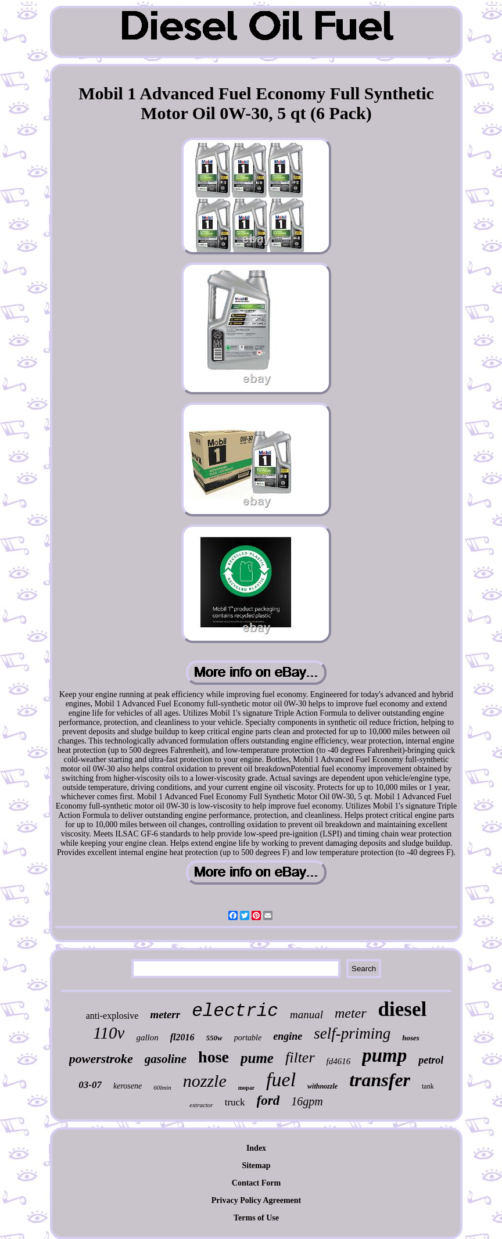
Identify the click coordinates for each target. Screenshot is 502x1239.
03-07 (90, 1084)
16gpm (306, 1101)
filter (300, 1057)
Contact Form (256, 1183)
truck (235, 1102)
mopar (246, 1087)
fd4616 (339, 1061)
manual (306, 1014)
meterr (165, 1014)
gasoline (166, 1059)
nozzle (205, 1080)
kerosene (127, 1086)
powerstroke (101, 1058)
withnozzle (322, 1086)
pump (384, 1055)
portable (247, 1037)
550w (214, 1037)
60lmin (162, 1087)
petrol (430, 1060)
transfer (379, 1079)
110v (108, 1032)
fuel (281, 1079)
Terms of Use (256, 1217)
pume (257, 1058)
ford (268, 1100)
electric (235, 1011)
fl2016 (182, 1037)
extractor (201, 1104)
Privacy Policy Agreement (256, 1200)
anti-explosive (112, 1016)
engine (287, 1036)
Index (256, 1148)
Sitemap (256, 1165)
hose (213, 1057)
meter (351, 1013)
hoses (410, 1037)
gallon (147, 1037)
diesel (402, 1009)
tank (428, 1086)
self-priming (352, 1033)
